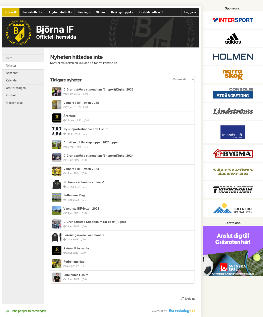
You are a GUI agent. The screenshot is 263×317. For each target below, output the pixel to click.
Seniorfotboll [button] (32, 12)
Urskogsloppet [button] (122, 12)
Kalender (11, 80)
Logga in (190, 12)
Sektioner (12, 73)
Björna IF (11, 12)
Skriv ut (188, 299)
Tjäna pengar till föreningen (26, 311)
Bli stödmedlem (151, 12)
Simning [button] (84, 12)
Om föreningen (16, 88)
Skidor (100, 12)
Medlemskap (14, 103)
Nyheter (11, 65)
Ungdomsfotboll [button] (60, 12)
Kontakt (11, 95)
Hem (9, 58)
